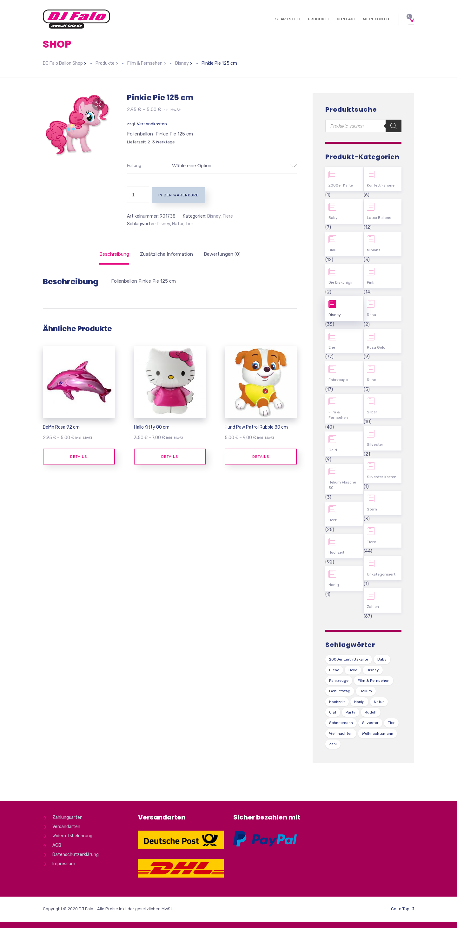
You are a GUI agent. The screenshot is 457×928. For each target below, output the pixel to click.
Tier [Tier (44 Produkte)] (391, 723)
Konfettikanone (380, 185)
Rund (371, 380)
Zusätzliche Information (166, 254)
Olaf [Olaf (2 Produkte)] (332, 712)
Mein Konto (376, 19)
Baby (333, 217)
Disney (214, 216)
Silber (372, 412)
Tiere (227, 216)
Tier (189, 224)
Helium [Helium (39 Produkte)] (366, 691)
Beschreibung (114, 254)
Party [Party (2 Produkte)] (350, 712)
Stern (372, 509)
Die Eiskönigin (341, 282)
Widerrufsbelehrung (72, 836)
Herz (332, 520)
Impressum (63, 863)
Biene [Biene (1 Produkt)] (334, 670)
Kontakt (347, 19)
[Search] (393, 126)
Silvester (375, 444)
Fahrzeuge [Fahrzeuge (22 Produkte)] (338, 680)
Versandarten (66, 826)
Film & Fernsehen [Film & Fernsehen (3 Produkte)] (373, 680)
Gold (332, 450)
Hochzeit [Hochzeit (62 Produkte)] (337, 702)
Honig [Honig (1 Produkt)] (359, 702)
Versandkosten (152, 123)
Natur (177, 224)
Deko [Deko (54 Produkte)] (352, 670)
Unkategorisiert (381, 574)
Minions (374, 250)
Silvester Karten (381, 477)
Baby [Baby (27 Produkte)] (382, 659)
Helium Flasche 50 (342, 485)
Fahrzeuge (338, 380)
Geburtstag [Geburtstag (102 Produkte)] (339, 691)
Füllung (134, 165)
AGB (56, 845)
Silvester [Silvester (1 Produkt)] (370, 723)
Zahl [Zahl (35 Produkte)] (333, 744)
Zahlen (373, 606)
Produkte (319, 19)
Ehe (331, 347)
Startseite (288, 19)
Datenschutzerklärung (75, 854)
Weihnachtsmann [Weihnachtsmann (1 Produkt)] (377, 733)
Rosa (371, 315)
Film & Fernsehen (338, 415)
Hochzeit (336, 552)
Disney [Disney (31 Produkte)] (373, 670)
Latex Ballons (379, 217)
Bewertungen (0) (222, 254)
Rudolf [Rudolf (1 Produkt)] (371, 712)
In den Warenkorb (178, 195)
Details (78, 456)
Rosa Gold (376, 347)
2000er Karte (340, 185)
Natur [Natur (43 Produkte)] (379, 702)
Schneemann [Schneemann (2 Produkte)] (341, 723)
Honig (333, 584)
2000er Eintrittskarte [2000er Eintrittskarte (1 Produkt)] (348, 659)
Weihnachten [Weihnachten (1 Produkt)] (341, 733)
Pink (370, 282)
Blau (332, 250)
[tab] (114, 254)
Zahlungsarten (67, 817)
